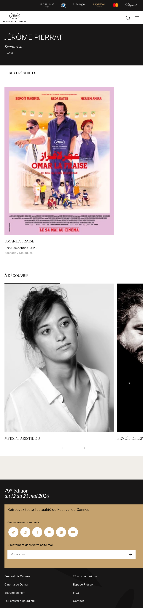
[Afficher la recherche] (128, 18)
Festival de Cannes (17, 576)
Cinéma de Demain (17, 584)
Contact (78, 601)
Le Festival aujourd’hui (19, 601)
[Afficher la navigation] (137, 18)
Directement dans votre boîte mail (30, 545)
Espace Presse (83, 584)
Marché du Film (14, 592)
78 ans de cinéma (85, 576)
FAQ (76, 592)
